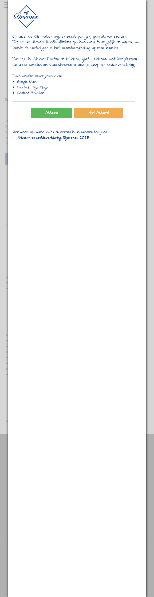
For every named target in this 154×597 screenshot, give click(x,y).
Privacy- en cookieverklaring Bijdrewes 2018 (53, 138)
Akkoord (51, 113)
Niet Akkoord (98, 113)
